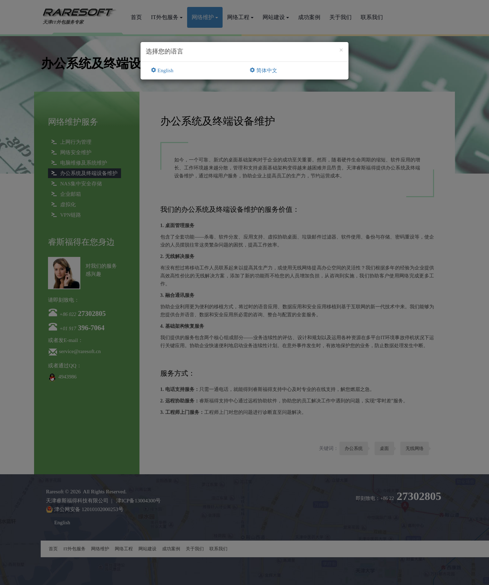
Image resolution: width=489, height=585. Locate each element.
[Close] (341, 50)
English (162, 70)
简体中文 (263, 70)
